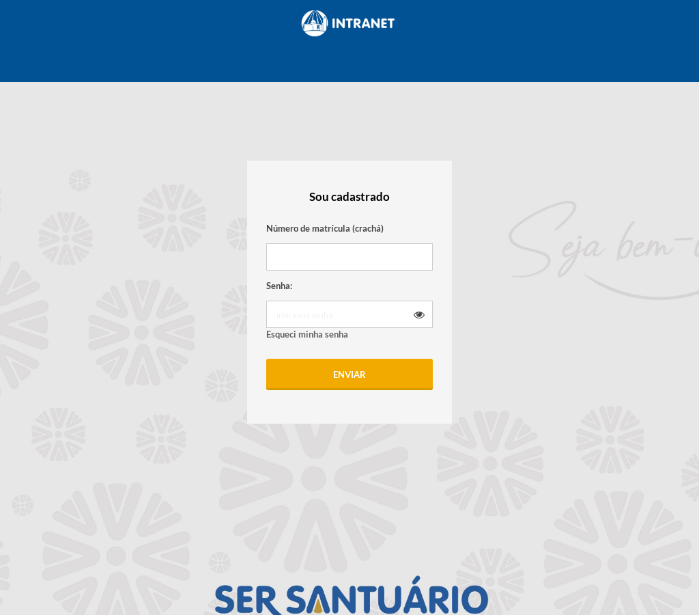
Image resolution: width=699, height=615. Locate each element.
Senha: (279, 285)
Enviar (349, 374)
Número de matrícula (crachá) (325, 228)
